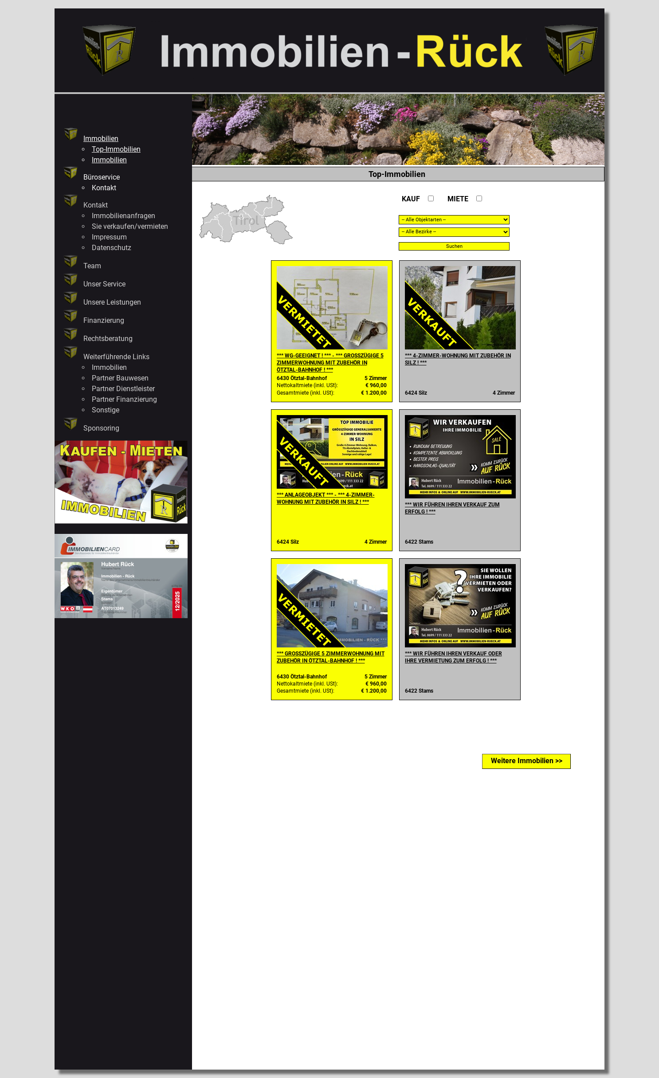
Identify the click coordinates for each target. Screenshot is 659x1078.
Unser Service (104, 284)
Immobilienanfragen (123, 216)
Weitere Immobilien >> (526, 761)
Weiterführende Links (116, 357)
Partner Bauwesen (120, 378)
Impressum (109, 237)
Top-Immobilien (116, 149)
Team (92, 266)
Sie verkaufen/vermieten (130, 226)
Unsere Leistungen (112, 302)
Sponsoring (101, 428)
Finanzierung (103, 320)
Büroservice (101, 177)
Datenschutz (111, 247)
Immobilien (100, 138)
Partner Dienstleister (123, 388)
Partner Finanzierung (124, 399)
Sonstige (105, 410)
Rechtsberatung (108, 338)
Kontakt (104, 188)
